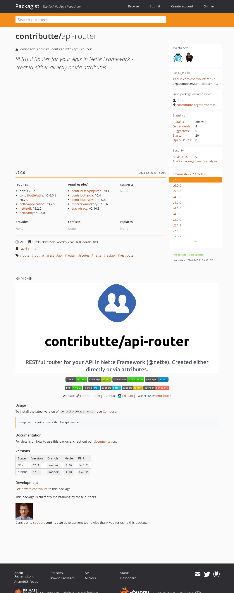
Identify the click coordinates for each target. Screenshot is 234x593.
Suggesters (181, 131)
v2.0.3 (177, 237)
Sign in (209, 6)
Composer (110, 411)
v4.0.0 (177, 214)
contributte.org (91, 396)
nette (97, 255)
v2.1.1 (177, 225)
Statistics (56, 573)
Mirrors (90, 578)
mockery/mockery (84, 204)
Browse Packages (62, 578)
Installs (178, 122)
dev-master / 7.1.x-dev (189, 174)
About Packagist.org (24, 574)
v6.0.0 (177, 185)
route (25, 255)
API (87, 573)
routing (38, 255)
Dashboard (128, 578)
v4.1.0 (177, 208)
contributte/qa (82, 195)
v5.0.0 (177, 191)
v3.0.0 (177, 219)
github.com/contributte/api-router (198, 79)
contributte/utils (31, 195)
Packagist (27, 6)
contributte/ (38, 36)
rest (51, 255)
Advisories (180, 157)
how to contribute (35, 489)
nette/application (32, 204)
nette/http (26, 213)
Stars (176, 135)
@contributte (161, 396)
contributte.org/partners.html (196, 105)
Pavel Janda (27, 249)
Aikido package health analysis (195, 161)
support (39, 522)
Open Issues (182, 140)
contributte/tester (85, 200)
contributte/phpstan (87, 191)
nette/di (25, 208)
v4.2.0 (177, 202)
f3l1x (178, 100)
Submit (155, 6)
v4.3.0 (177, 197)
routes (84, 255)
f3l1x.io (127, 396)
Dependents (182, 126)
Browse (133, 6)
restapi (110, 255)
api (60, 255)
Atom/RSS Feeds (26, 581)
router (71, 255)
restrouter (127, 255)
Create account (182, 6)
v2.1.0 (177, 231)
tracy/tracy (79, 208)
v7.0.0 (177, 180)
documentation (105, 441)
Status (124, 573)
